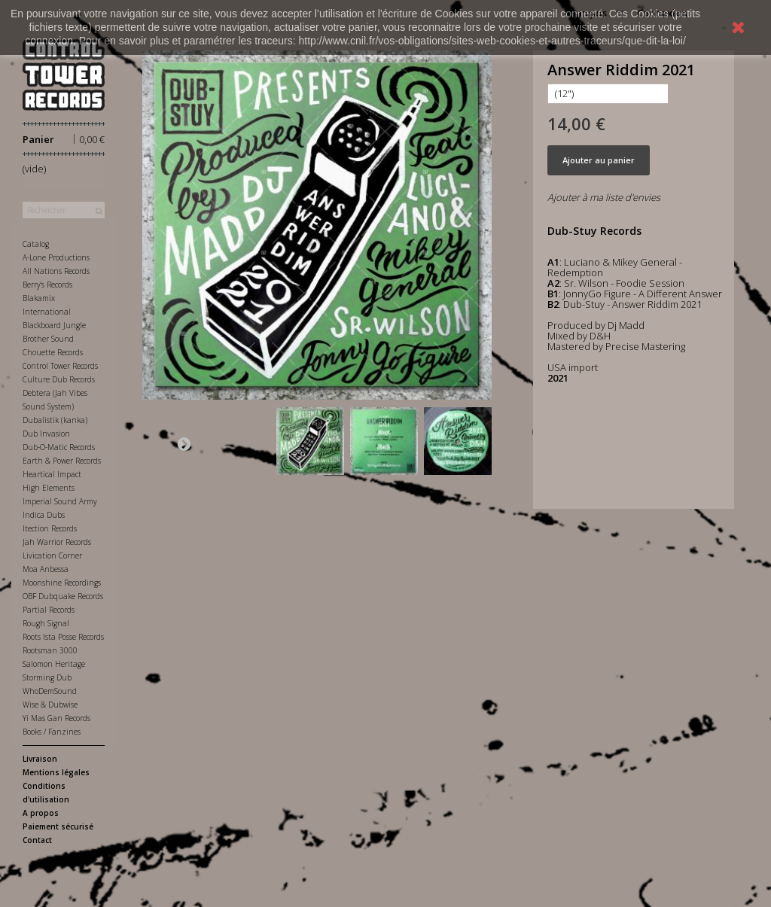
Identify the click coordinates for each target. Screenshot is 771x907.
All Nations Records (56, 271)
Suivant (183, 443)
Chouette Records (53, 352)
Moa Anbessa (46, 569)
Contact (37, 840)
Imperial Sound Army (60, 501)
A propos (41, 813)
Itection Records (50, 528)
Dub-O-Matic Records (59, 447)
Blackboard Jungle (54, 325)
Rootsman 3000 (50, 650)
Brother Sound (48, 338)
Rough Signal (46, 623)
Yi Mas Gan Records (56, 718)
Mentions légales (56, 772)
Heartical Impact (52, 474)
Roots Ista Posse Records (63, 637)
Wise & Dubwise (50, 704)
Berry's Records (47, 284)
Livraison (40, 758)
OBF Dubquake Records (63, 596)
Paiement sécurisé (58, 826)
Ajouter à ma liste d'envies (603, 197)
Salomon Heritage (54, 664)
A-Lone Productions (56, 257)
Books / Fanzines (52, 731)
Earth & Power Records (62, 460)
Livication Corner (52, 555)
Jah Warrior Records (57, 542)
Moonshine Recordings (62, 582)
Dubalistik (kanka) (55, 420)
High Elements (49, 487)
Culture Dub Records (59, 379)
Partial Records (49, 609)
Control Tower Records (60, 366)
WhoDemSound (50, 691)
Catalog (36, 244)
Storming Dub (47, 677)
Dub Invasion (46, 433)
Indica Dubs (44, 515)
